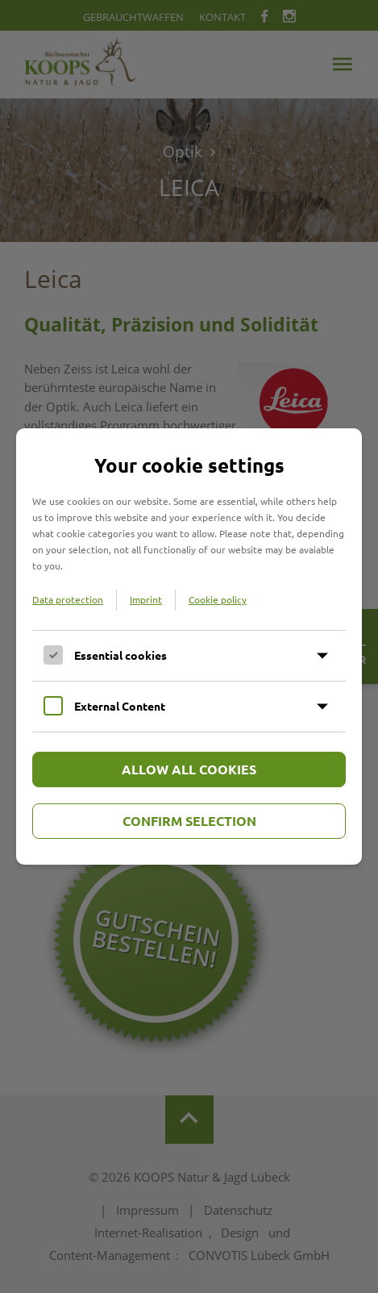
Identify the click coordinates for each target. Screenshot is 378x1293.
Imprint (146, 599)
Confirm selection (189, 820)
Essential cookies (120, 655)
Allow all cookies (189, 769)
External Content (119, 706)
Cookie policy (218, 599)
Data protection (67, 599)
